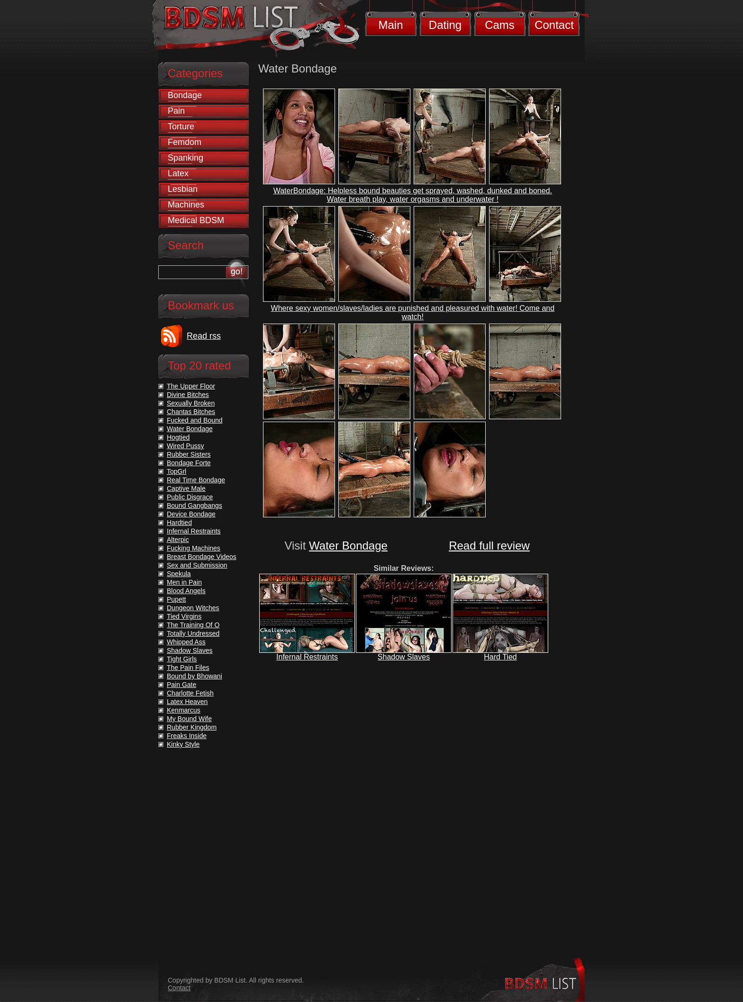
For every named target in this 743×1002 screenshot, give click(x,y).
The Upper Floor (191, 386)
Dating (445, 24)
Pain (176, 111)
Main (390, 24)
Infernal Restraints (307, 657)
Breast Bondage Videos (201, 556)
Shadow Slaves (404, 657)
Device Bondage (191, 514)
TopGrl (176, 471)
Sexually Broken (191, 403)
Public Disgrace (190, 497)
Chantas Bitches (191, 411)
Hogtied (178, 437)
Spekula (179, 574)
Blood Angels (186, 591)
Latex (178, 173)
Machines (186, 204)
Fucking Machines (193, 548)
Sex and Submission (197, 565)
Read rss (204, 336)
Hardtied (179, 522)
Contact (554, 24)
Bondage (185, 95)
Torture (181, 126)
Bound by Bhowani (194, 676)
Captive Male (186, 488)
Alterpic (178, 539)
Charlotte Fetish (190, 693)
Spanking (185, 157)
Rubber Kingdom (192, 727)
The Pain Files (188, 667)
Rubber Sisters (189, 454)
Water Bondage (348, 545)
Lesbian (183, 189)
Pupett (176, 599)
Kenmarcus (183, 710)
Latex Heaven (187, 701)
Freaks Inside (187, 736)
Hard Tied (500, 657)
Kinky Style (183, 744)
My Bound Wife (189, 718)
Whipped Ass (186, 642)
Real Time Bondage (196, 480)
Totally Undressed (193, 633)
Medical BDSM (196, 220)
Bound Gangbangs (194, 505)
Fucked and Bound (195, 420)
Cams (500, 24)
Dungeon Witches (193, 608)
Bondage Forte (189, 463)
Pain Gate (181, 684)
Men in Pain (184, 582)
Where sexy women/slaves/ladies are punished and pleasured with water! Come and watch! (413, 312)
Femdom (184, 142)
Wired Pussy (185, 446)
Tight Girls (182, 659)
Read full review (489, 545)
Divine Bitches (188, 394)
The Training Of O (193, 625)
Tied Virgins (184, 616)
